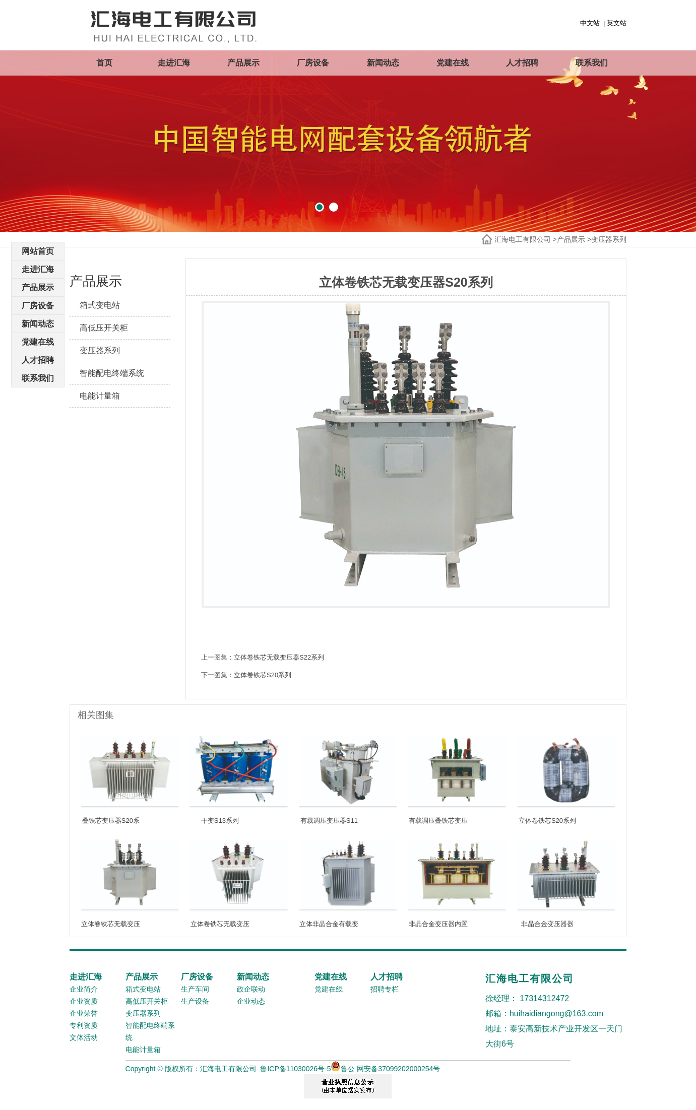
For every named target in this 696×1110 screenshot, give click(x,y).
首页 (104, 62)
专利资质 (84, 1025)
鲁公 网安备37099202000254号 (385, 1069)
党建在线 (452, 62)
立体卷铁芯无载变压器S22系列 (279, 657)
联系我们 (592, 62)
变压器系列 (608, 239)
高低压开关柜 (104, 327)
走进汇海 (174, 62)
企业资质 (84, 1001)
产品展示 (243, 62)
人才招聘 (522, 62)
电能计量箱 (100, 395)
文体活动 (84, 1037)
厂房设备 (313, 62)
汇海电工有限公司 (522, 239)
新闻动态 (383, 62)
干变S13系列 (220, 820)
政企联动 (251, 989)
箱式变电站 (100, 305)
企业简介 (84, 989)
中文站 (590, 23)
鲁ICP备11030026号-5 (295, 1069)
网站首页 (38, 251)
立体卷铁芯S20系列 (262, 675)
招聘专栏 (384, 989)
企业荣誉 (84, 1013)
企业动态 (251, 1001)
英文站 (616, 23)
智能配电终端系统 (112, 373)
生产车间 (195, 989)
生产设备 (195, 1001)
